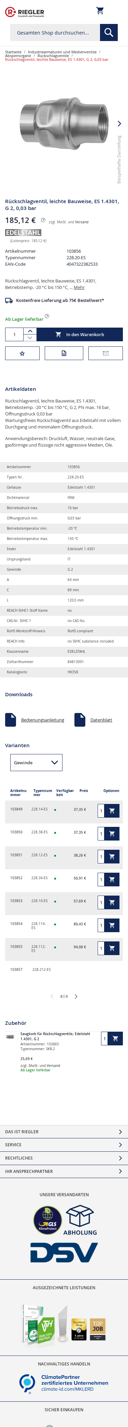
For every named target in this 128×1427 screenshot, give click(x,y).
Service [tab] (13, 1145)
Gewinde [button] (23, 762)
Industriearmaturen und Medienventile (62, 51)
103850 (16, 832)
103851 (16, 855)
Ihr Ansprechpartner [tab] (29, 1171)
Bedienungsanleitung (42, 720)
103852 (16, 878)
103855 (16, 946)
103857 (16, 969)
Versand (81, 222)
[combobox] (64, 32)
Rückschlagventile (53, 55)
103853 (16, 901)
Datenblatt (101, 720)
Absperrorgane (18, 55)
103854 (16, 924)
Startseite (13, 51)
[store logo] (24, 12)
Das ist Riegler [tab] (22, 1132)
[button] (119, 124)
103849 (16, 809)
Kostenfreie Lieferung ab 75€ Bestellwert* (60, 300)
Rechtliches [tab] (19, 1158)
